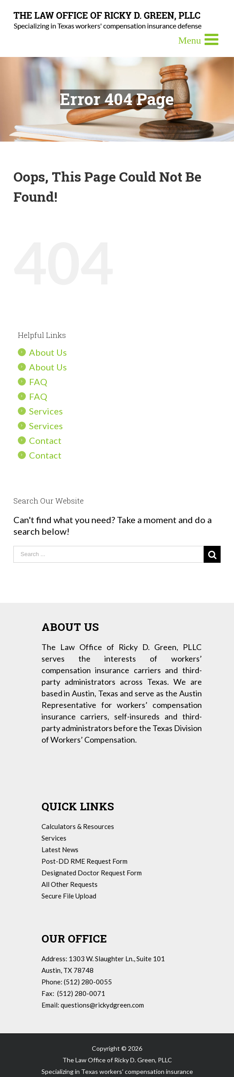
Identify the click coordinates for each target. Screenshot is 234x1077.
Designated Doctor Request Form (91, 873)
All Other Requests (69, 884)
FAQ (38, 381)
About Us (48, 352)
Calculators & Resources (77, 826)
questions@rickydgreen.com (102, 1005)
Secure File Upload (68, 896)
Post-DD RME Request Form (84, 861)
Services (46, 411)
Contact (45, 440)
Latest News (59, 849)
